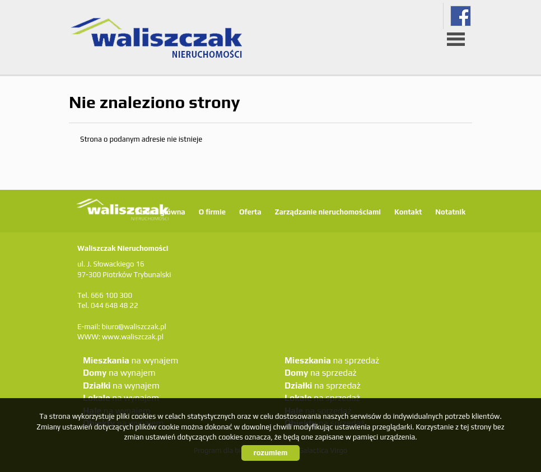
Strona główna (160, 212)
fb (460, 16)
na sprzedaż (332, 360)
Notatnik (450, 212)
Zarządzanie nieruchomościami (327, 212)
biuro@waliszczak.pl (133, 327)
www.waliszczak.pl (133, 337)
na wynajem (130, 360)
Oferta (250, 212)
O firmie (212, 212)
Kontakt (408, 212)
